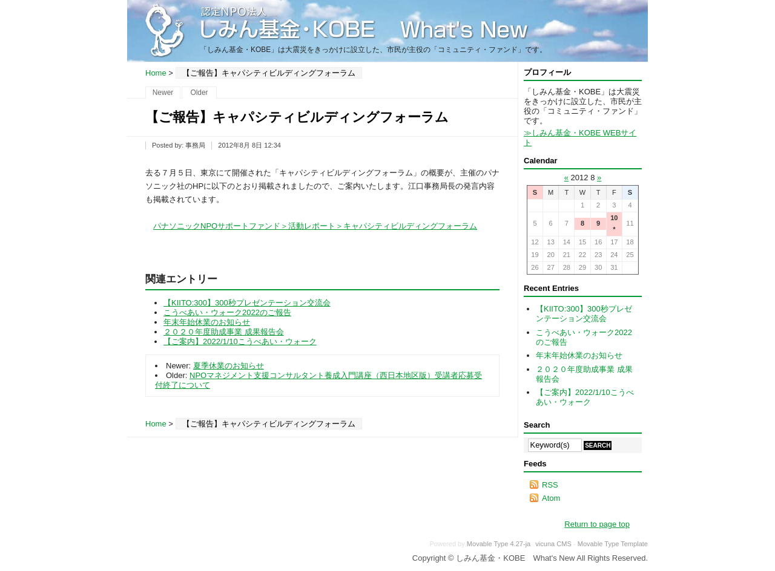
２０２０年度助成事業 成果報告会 (223, 331)
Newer (163, 92)
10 (614, 217)
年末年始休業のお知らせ (206, 322)
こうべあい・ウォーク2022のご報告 (227, 312)
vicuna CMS (553, 543)
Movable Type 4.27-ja (498, 543)
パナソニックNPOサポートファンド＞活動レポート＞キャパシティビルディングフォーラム (315, 225)
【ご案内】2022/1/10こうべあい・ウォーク (240, 341)
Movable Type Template (613, 543)
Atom (551, 498)
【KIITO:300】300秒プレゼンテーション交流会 (247, 302)
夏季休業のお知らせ (228, 365)
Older (199, 92)
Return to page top (597, 524)
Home (156, 72)
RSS (550, 484)
